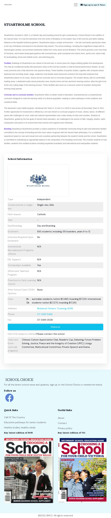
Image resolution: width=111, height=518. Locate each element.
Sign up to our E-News (94, 5)
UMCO (49, 515)
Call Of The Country (14, 417)
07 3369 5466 (45, 314)
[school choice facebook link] (9, 400)
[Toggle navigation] (75, 5)
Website (55, 327)
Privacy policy (65, 428)
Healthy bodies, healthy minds (20, 427)
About (61, 418)
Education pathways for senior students (25, 422)
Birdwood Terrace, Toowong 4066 (55, 308)
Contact (62, 423)
